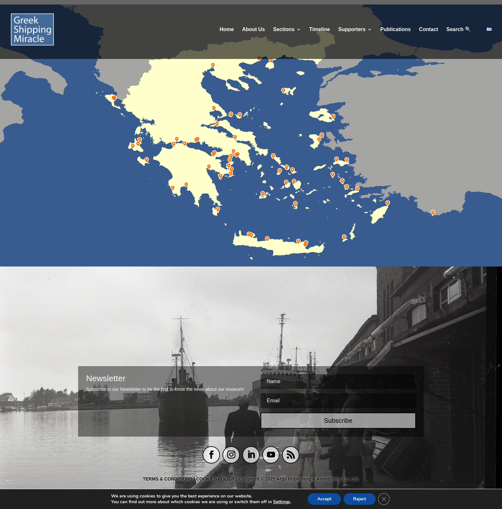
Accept (324, 499)
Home (227, 29)
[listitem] (113, 98)
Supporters (352, 29)
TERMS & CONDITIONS (167, 478)
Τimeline (319, 29)
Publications (395, 29)
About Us (253, 29)
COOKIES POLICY (216, 478)
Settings (281, 502)
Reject (359, 499)
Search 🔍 (458, 29)
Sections (284, 29)
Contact (428, 29)
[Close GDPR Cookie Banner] (384, 499)
